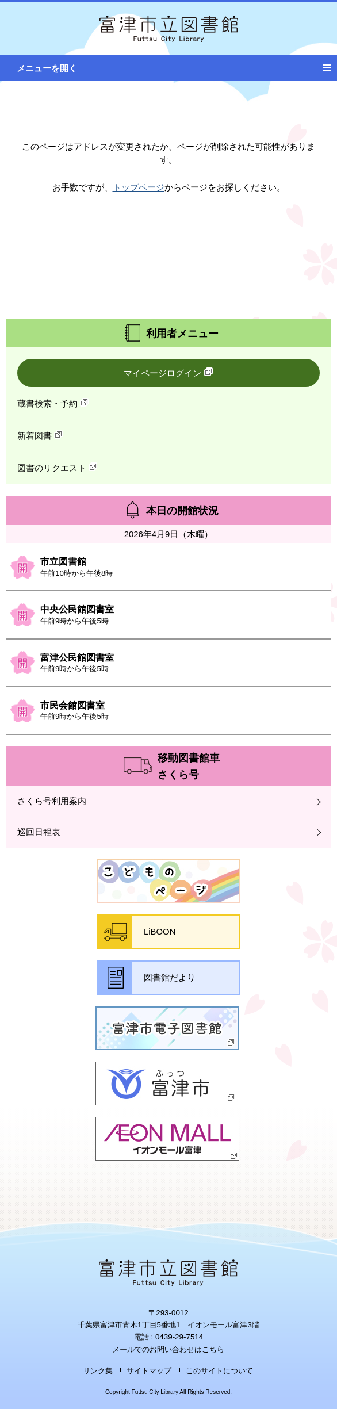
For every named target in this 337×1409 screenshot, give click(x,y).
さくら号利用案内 (51, 801)
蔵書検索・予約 (53, 403)
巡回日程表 (38, 832)
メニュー (330, 63)
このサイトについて (219, 1370)
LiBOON (159, 931)
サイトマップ (149, 1370)
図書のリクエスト (57, 467)
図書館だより (170, 977)
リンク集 (98, 1370)
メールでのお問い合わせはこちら (168, 1349)
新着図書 (40, 435)
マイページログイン (168, 372)
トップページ (138, 187)
